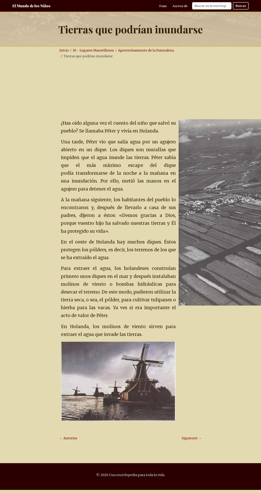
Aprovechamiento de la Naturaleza (146, 50)
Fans (163, 6)
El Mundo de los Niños (31, 5)
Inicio (64, 50)
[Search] (211, 5)
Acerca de (180, 6)
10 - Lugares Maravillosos (93, 50)
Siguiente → (192, 438)
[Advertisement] (130, 89)
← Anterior (68, 438)
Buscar (240, 6)
